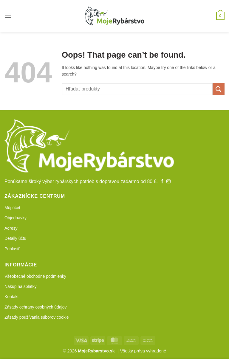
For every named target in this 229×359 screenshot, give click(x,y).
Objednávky (15, 217)
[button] (8, 15)
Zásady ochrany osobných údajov (35, 307)
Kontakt (11, 296)
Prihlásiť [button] (12, 248)
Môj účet (12, 207)
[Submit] (219, 89)
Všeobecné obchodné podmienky (35, 276)
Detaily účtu (15, 238)
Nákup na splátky (20, 286)
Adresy (11, 228)
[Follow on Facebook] (162, 181)
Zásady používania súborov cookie (36, 317)
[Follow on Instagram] (168, 181)
